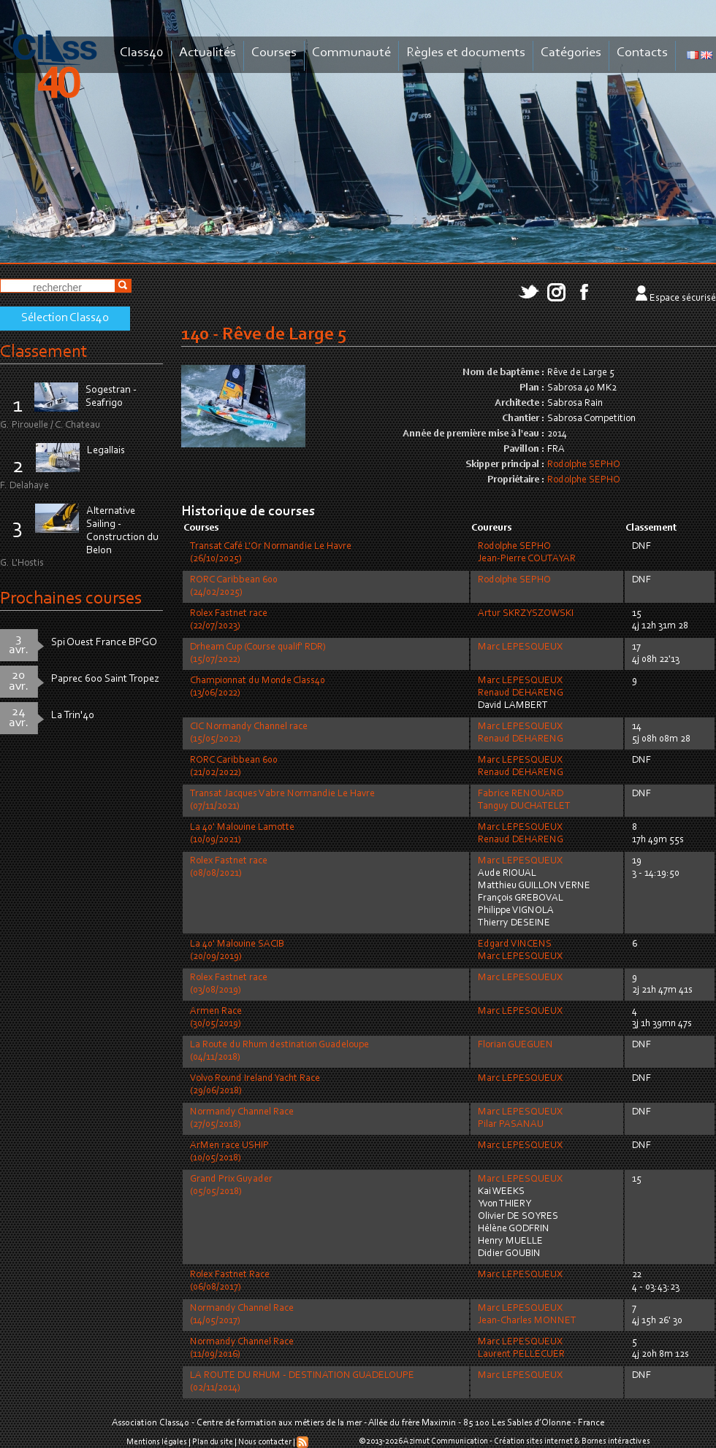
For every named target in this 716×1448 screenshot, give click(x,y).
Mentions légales (156, 1442)
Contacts (642, 53)
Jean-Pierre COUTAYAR (527, 559)
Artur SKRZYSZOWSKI (526, 614)
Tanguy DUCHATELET (524, 806)
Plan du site (212, 1442)
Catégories (571, 53)
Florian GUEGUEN (515, 1045)
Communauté (351, 53)
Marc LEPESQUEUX (520, 647)
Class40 (142, 53)
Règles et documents (465, 53)
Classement (44, 352)
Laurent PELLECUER (521, 1354)
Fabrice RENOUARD (520, 794)
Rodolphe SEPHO (583, 465)
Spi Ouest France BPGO (104, 642)
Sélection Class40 (65, 318)
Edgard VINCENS (515, 944)
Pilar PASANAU (511, 1125)
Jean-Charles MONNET (527, 1321)
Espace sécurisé (683, 298)
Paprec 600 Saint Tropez (105, 679)
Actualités (207, 53)
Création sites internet (533, 1441)
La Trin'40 (72, 715)
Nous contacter (265, 1442)
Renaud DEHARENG (520, 693)
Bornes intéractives (616, 1441)
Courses (274, 53)
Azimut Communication (445, 1441)
